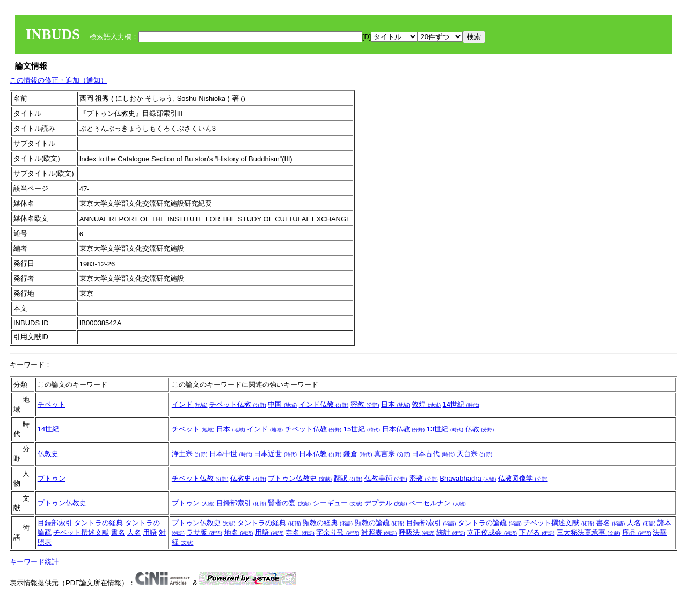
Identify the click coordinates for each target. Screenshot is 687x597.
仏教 (479, 429)
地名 (238, 532)
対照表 (379, 532)
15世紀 (362, 429)
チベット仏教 (237, 404)
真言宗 (392, 454)
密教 (364, 404)
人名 (134, 532)
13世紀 (445, 429)
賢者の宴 (289, 503)
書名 (118, 532)
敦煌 (426, 404)
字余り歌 (337, 532)
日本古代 (433, 454)
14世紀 (461, 404)
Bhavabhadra (468, 478)
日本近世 (275, 454)
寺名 (300, 532)
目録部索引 (241, 503)
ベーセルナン (437, 503)
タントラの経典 (98, 523)
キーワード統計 (34, 562)
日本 (395, 404)
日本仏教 (403, 429)
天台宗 (475, 454)
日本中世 (230, 454)
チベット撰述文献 (81, 532)
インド (190, 404)
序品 (636, 532)
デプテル (385, 503)
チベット (51, 404)
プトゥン (51, 478)
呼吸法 (417, 532)
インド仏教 (324, 404)
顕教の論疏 (380, 523)
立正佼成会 (492, 532)
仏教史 (48, 454)
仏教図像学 (523, 478)
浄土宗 (190, 454)
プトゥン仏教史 (300, 478)
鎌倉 (358, 454)
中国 (282, 404)
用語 (150, 532)
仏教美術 (385, 478)
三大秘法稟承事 (588, 532)
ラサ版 (204, 532)
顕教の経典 (328, 523)
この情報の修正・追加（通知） (58, 80)
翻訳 (348, 478)
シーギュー (338, 503)
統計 (450, 532)
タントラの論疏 (490, 523)
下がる (537, 532)
